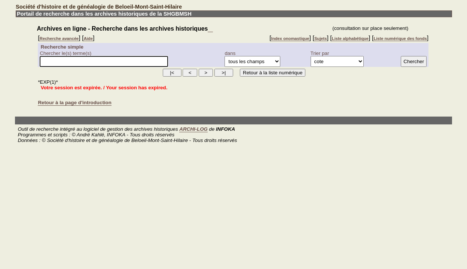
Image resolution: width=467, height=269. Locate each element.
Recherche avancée (59, 38)
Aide (88, 38)
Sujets (320, 38)
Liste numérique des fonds (400, 38)
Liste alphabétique (350, 38)
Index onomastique (290, 38)
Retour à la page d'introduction (74, 102)
